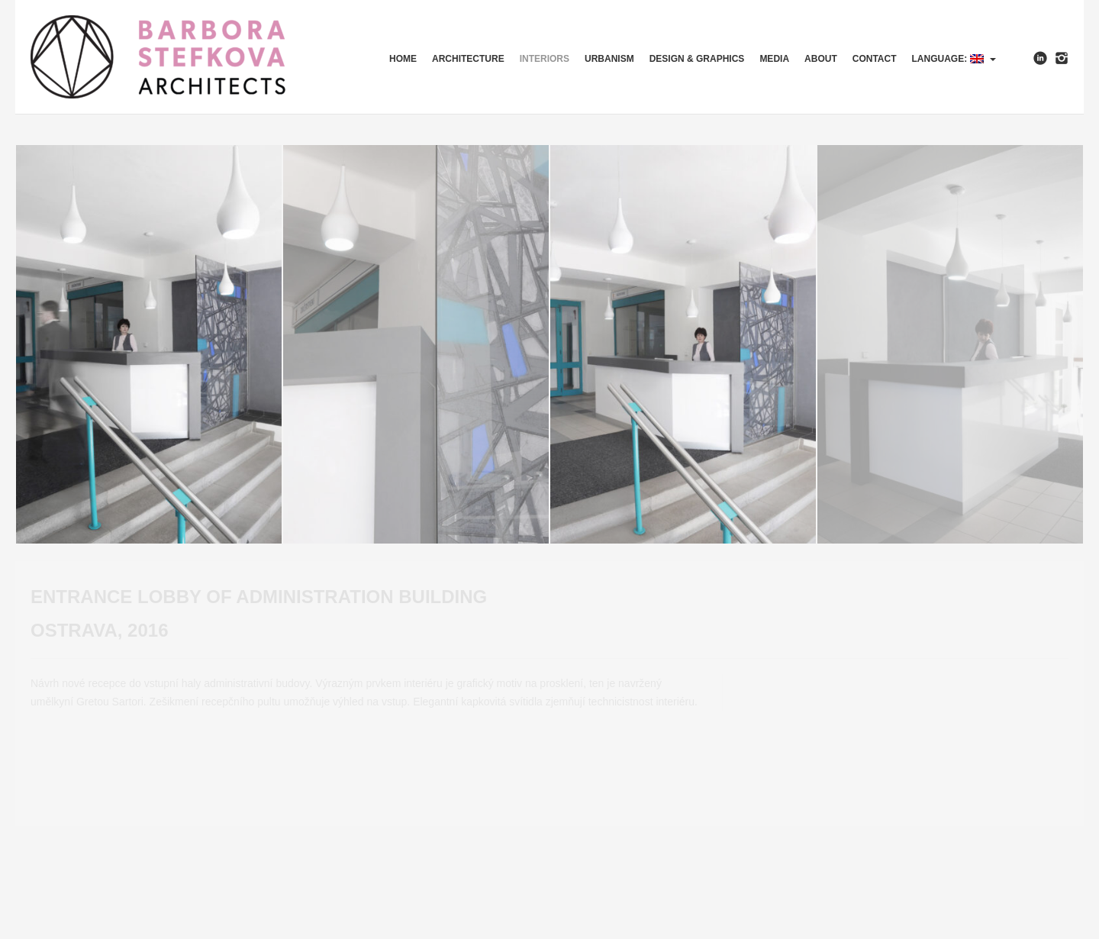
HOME (403, 58)
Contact (874, 58)
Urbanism (609, 58)
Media (774, 58)
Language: (954, 58)
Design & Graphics (697, 58)
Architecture (468, 58)
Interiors (544, 58)
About (820, 58)
